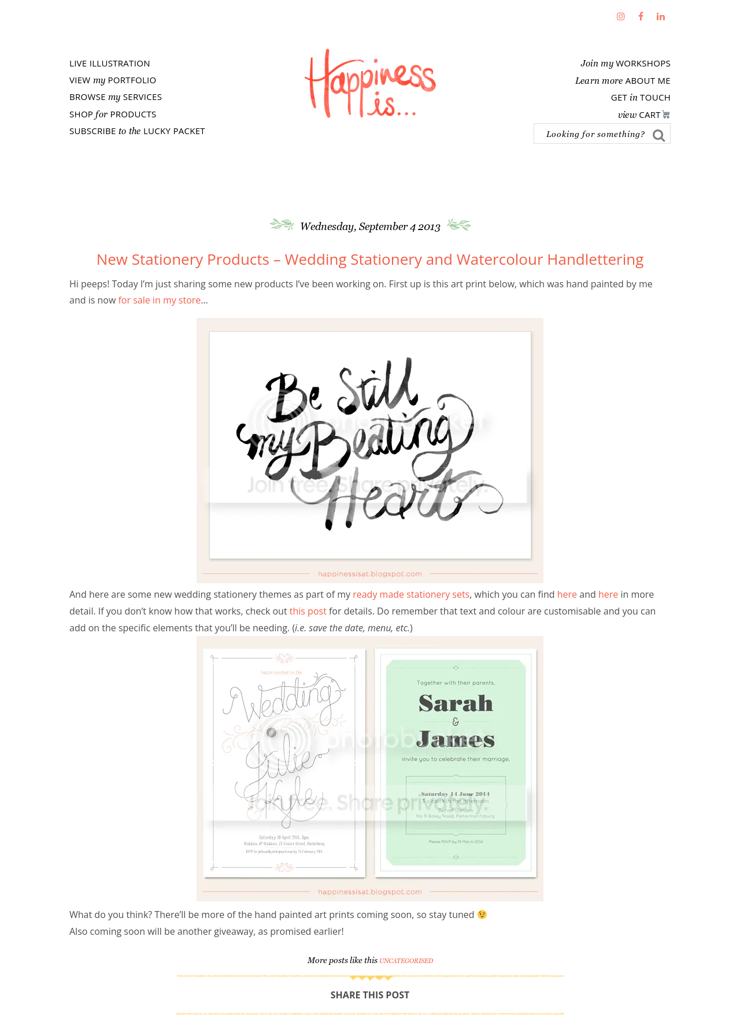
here (567, 594)
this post (308, 611)
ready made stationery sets (409, 594)
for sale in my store (158, 300)
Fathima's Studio (370, 83)
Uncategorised (406, 960)
